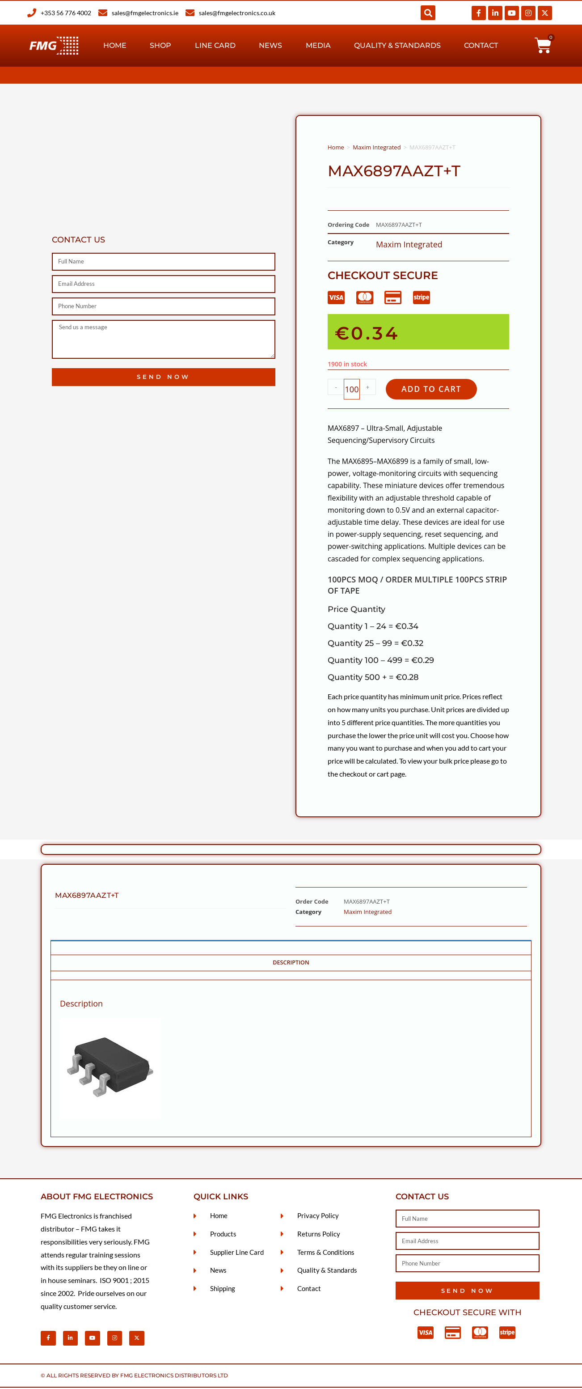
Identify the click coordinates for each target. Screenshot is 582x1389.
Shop (160, 45)
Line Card (215, 45)
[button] (428, 12)
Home (115, 45)
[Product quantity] (352, 389)
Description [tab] (291, 964)
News (270, 45)
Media (318, 45)
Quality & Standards (397, 45)
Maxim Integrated (377, 147)
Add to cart (435, 389)
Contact (481, 45)
